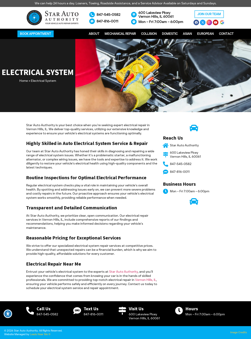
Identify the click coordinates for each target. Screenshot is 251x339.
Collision (149, 34)
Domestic (170, 34)
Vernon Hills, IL (145, 280)
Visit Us (136, 309)
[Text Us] (77, 311)
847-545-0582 (108, 15)
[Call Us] (30, 311)
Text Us (91, 309)
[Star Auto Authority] (165, 145)
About (94, 34)
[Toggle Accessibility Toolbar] (8, 314)
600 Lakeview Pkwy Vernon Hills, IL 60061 (155, 15)
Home (23, 81)
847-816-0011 (107, 21)
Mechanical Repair (120, 34)
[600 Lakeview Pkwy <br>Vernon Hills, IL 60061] (134, 14)
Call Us (44, 309)
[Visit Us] (122, 311)
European (205, 34)
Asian (187, 34)
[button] (35, 33)
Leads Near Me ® (40, 334)
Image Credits (238, 332)
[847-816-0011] (92, 21)
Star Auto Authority (123, 272)
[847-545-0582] (92, 14)
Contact (226, 34)
